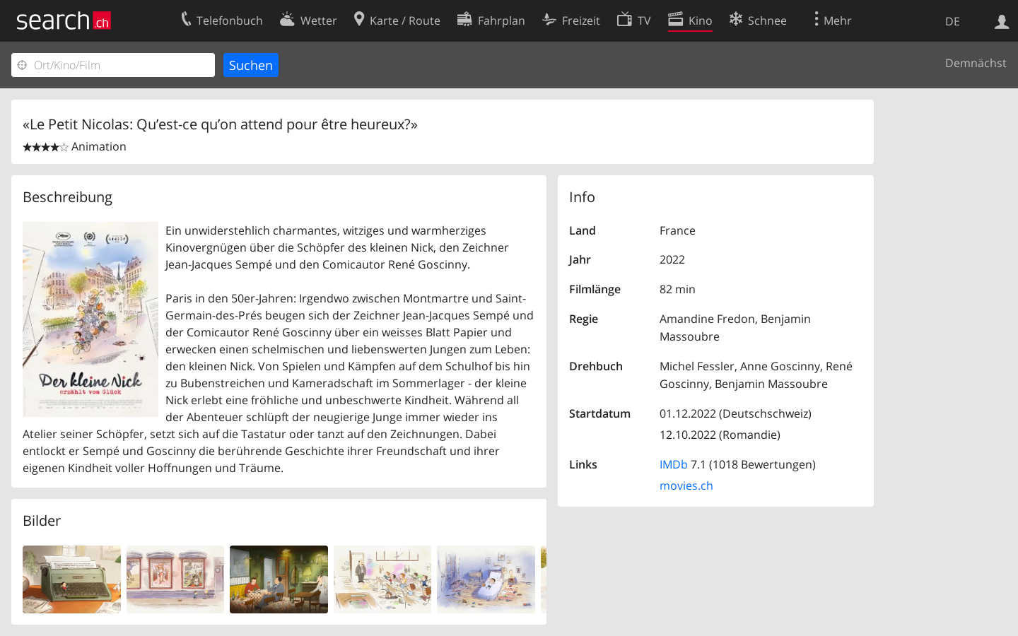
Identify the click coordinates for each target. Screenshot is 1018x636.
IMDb (674, 464)
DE (952, 21)
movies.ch (686, 485)
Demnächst (976, 63)
